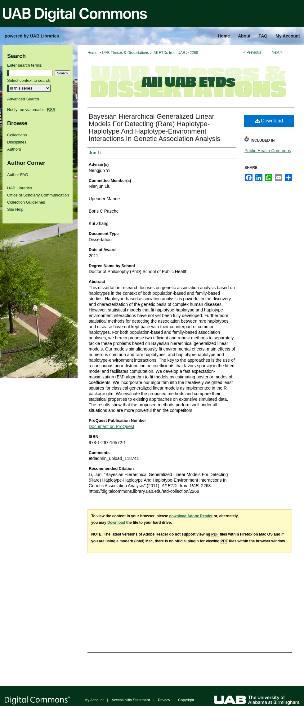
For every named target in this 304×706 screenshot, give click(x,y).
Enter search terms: (24, 65)
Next (275, 52)
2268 (194, 53)
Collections (17, 135)
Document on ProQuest (111, 426)
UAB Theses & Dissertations (125, 53)
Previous (254, 52)
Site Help (15, 209)
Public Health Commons (267, 150)
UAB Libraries (19, 188)
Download (269, 120)
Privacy (164, 700)
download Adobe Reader (190, 516)
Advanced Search (23, 99)
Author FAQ (17, 174)
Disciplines (16, 142)
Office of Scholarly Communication (38, 195)
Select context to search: (29, 80)
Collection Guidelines (26, 202)
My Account (94, 700)
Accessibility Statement (131, 700)
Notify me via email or (31, 109)
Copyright (186, 700)
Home (92, 53)
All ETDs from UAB (169, 53)
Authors (14, 149)
